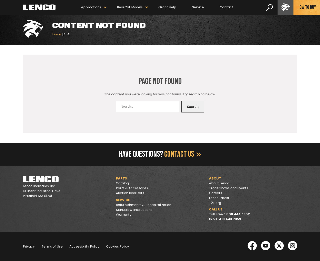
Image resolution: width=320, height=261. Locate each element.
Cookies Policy (117, 246)
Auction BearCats (130, 193)
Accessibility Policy (84, 246)
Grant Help (167, 7)
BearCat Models (130, 7)
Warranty (123, 214)
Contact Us (182, 154)
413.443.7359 (230, 219)
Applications (91, 7)
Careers (215, 193)
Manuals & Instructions (134, 209)
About (215, 178)
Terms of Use (52, 246)
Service (198, 7)
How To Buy (307, 7)
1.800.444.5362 (237, 214)
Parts (121, 178)
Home (56, 34)
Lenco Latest (219, 198)
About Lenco (219, 183)
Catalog (122, 183)
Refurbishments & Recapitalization (143, 205)
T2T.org (215, 202)
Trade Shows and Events (228, 188)
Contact (226, 7)
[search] (269, 7)
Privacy (29, 246)
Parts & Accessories (132, 188)
